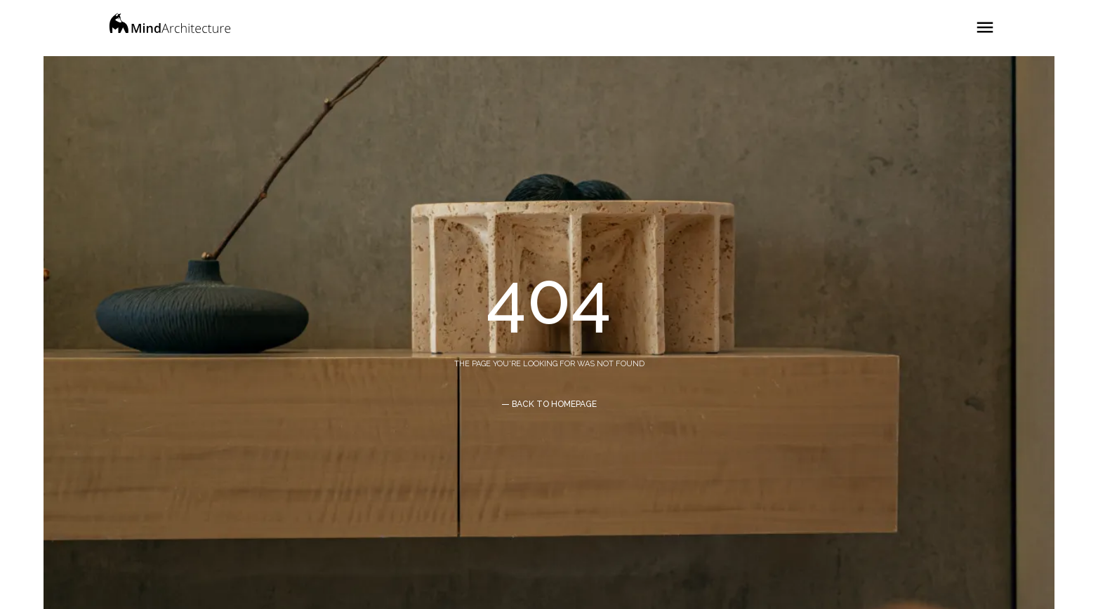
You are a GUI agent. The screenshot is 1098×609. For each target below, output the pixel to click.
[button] (985, 22)
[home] (169, 28)
